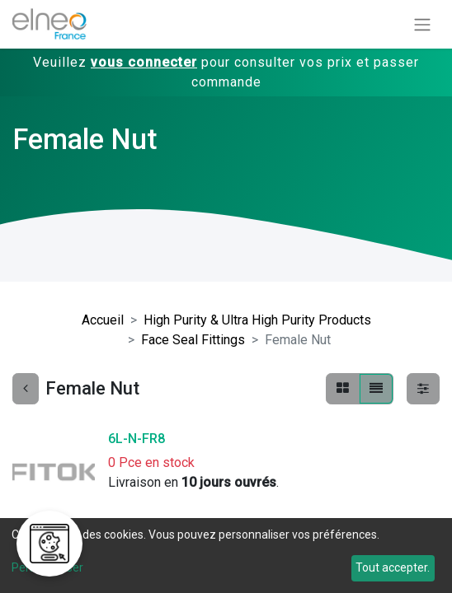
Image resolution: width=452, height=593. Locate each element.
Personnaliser (47, 567)
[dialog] (226, 555)
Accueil (103, 320)
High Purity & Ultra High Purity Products (257, 320)
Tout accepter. (392, 567)
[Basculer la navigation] (422, 24)
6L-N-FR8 (136, 438)
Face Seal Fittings (193, 340)
